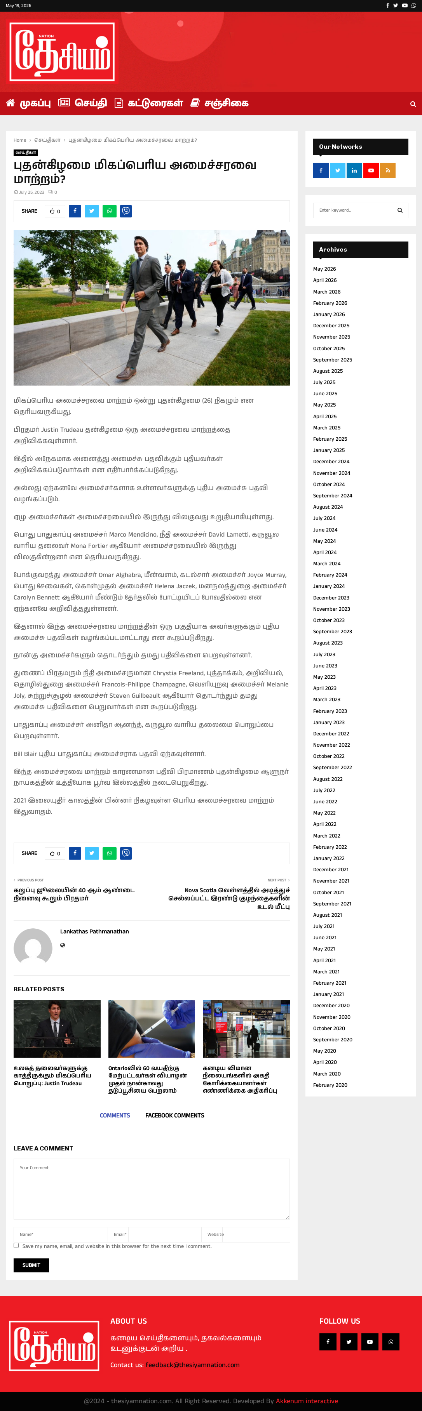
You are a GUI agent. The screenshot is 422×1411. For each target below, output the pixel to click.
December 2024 (331, 462)
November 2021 (331, 881)
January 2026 (329, 314)
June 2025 (325, 394)
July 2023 (324, 655)
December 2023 (331, 598)
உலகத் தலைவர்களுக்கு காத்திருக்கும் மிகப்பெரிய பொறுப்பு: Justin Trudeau (52, 1076)
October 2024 (329, 484)
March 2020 (327, 1074)
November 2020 (332, 1017)
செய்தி (82, 103)
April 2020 (325, 1062)
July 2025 (324, 382)
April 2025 (325, 417)
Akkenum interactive (307, 1401)
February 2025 (330, 439)
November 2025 (331, 337)
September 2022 (332, 768)
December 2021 (331, 870)
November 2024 (331, 473)
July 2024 (324, 518)
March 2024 (326, 564)
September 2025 (332, 360)
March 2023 (326, 700)
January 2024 (329, 586)
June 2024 (325, 530)
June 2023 (325, 666)
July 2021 (324, 926)
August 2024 (328, 507)
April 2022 (325, 824)
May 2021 (324, 949)
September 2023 (332, 632)
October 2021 (328, 893)
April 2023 (325, 688)
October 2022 (329, 756)
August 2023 (328, 643)
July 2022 (324, 790)
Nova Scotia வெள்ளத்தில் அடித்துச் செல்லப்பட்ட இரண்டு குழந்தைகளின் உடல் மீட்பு (229, 899)
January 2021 (328, 994)
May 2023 (324, 677)
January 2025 (329, 450)
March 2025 (326, 428)
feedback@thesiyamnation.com (193, 1365)
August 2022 (328, 779)
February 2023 (330, 711)
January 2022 (329, 858)
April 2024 (325, 552)
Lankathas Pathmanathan (94, 932)
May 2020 (324, 1051)
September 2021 (332, 904)
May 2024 (324, 541)
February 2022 (330, 847)
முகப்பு (28, 103)
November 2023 (331, 609)
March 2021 (326, 972)
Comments (115, 1115)
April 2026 (325, 280)
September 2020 (332, 1040)
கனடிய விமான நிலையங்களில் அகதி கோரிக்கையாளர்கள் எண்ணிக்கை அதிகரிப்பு (240, 1079)
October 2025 (329, 349)
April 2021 (324, 960)
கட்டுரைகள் (149, 103)
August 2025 (328, 371)
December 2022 (331, 734)
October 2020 (329, 1028)
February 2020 (330, 1085)
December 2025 (331, 326)
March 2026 (327, 292)
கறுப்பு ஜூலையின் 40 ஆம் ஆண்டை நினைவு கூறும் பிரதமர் (74, 894)
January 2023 (329, 722)
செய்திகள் (26, 152)
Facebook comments (174, 1115)
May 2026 (324, 269)
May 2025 (324, 405)
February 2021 (329, 983)
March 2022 (326, 836)
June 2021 (325, 938)
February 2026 (330, 303)
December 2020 (331, 1006)
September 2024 (332, 496)
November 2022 (331, 745)
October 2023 (329, 620)
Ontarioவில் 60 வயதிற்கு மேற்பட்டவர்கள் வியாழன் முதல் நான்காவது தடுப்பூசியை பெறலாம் (147, 1079)
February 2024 (330, 575)
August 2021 (327, 915)
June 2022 (325, 802)
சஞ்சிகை (219, 103)
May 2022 (324, 813)
